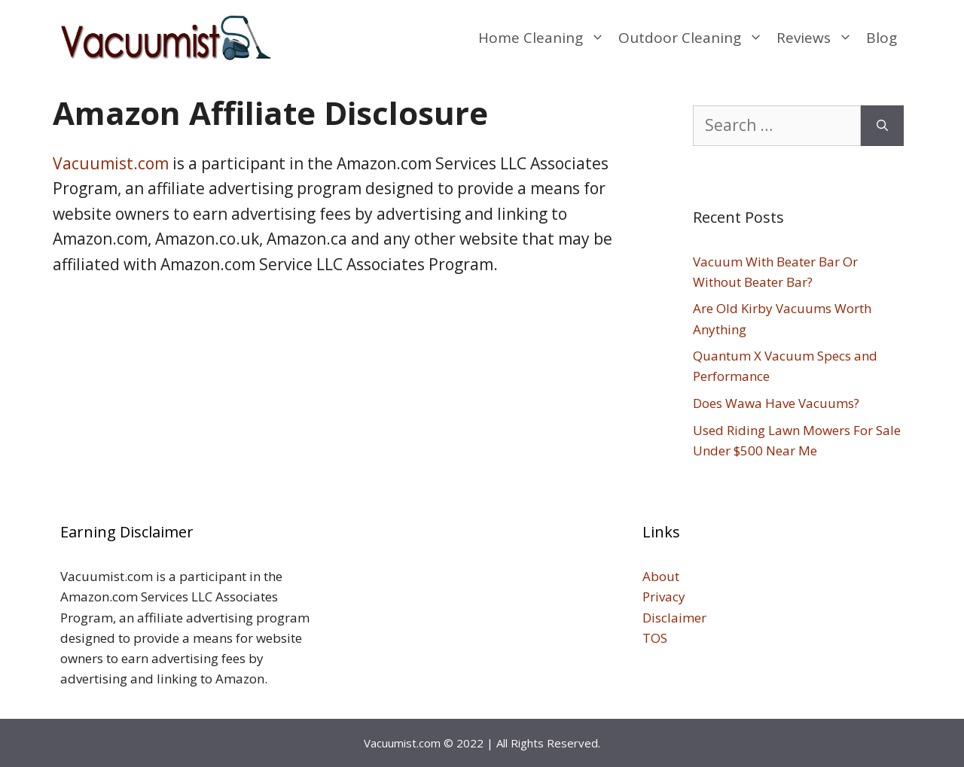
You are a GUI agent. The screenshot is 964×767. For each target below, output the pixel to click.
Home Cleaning (545, 37)
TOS (654, 638)
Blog (881, 37)
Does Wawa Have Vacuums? (776, 403)
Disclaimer (675, 617)
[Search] (882, 125)
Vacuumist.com (111, 163)
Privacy (663, 596)
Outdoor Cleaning (694, 37)
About (660, 576)
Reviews (817, 37)
